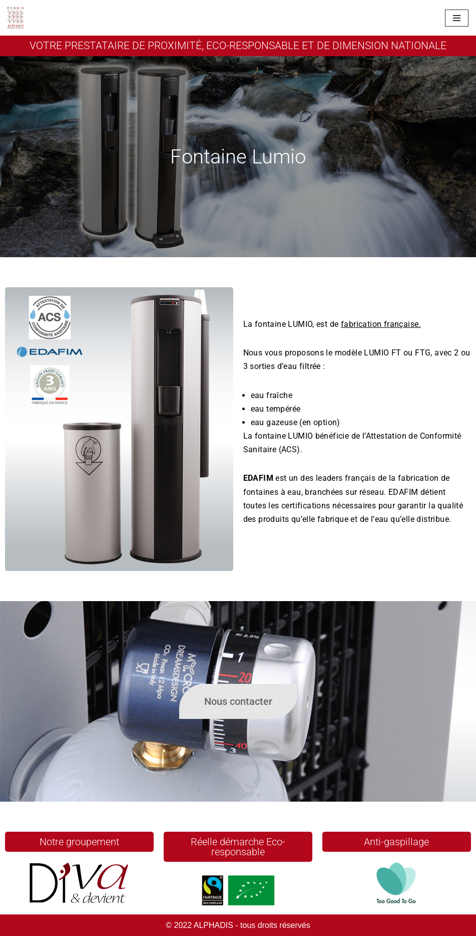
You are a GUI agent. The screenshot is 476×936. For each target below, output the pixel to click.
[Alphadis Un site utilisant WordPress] (16, 18)
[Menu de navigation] (456, 18)
